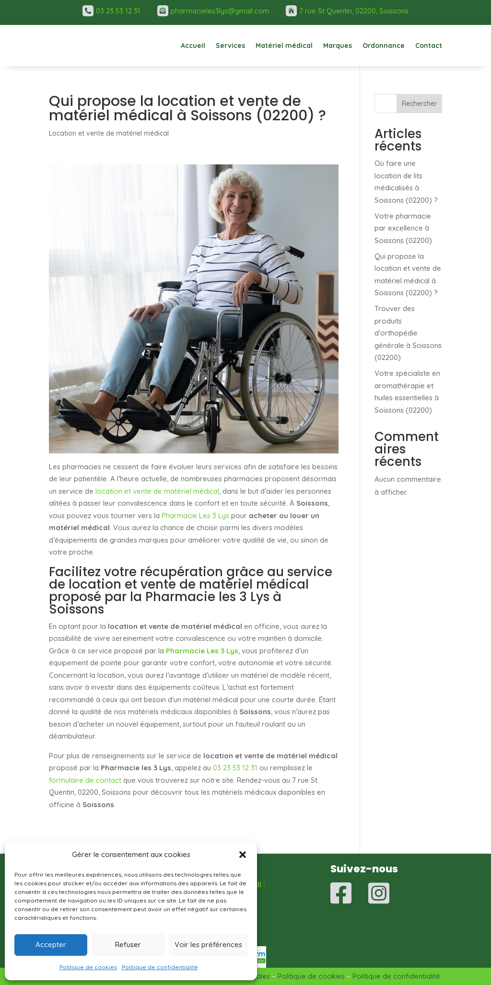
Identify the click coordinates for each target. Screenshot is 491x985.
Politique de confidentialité (160, 967)
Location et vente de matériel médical (109, 133)
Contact (428, 45)
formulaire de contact (85, 780)
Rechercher (419, 103)
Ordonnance (383, 45)
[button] (242, 854)
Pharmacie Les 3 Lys (195, 515)
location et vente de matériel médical (157, 491)
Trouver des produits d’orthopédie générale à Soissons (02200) (408, 333)
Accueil (193, 45)
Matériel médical (284, 45)
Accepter (50, 944)
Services (230, 45)
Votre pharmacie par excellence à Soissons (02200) (403, 228)
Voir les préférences (208, 944)
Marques (337, 45)
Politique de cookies (88, 967)
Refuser (128, 944)
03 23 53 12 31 (235, 767)
